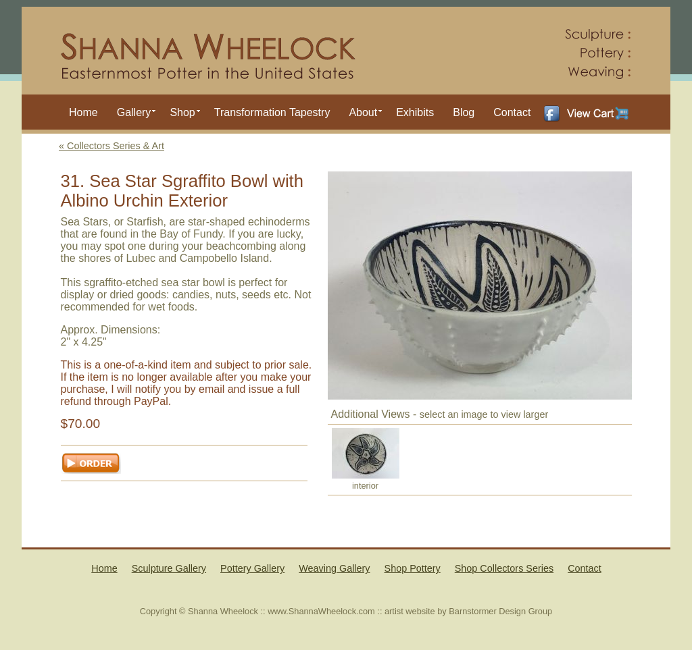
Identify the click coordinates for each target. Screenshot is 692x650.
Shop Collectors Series (504, 568)
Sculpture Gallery (169, 568)
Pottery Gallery (252, 568)
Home (83, 112)
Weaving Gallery (334, 568)
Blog (463, 112)
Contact (511, 112)
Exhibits (415, 112)
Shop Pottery (413, 568)
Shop (182, 112)
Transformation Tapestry (272, 112)
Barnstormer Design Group (500, 611)
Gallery (134, 112)
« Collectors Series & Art (111, 145)
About (363, 112)
